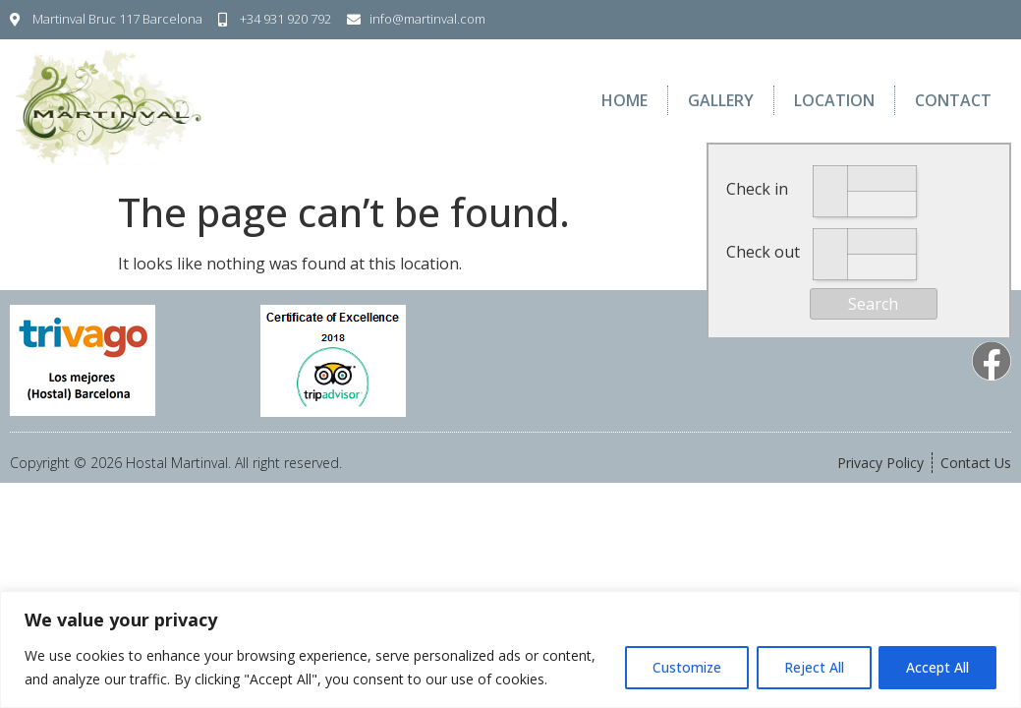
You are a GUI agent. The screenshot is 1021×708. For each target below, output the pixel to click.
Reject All (810, 667)
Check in (757, 189)
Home (624, 100)
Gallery (721, 100)
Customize (680, 667)
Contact (953, 100)
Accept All (936, 667)
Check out (763, 252)
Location (834, 100)
